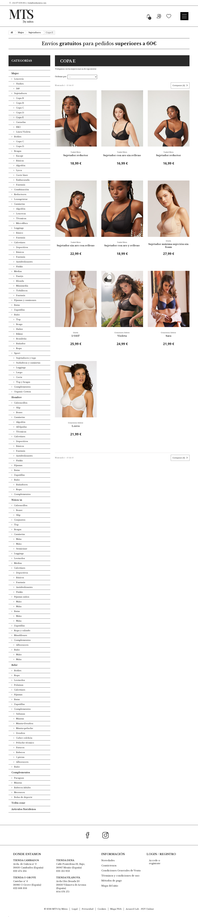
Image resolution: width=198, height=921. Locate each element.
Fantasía (20, 189)
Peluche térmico (24, 747)
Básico (19, 237)
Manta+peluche (24, 732)
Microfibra (21, 227)
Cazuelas (20, 126)
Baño (16, 319)
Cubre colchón (23, 742)
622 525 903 (63, 875)
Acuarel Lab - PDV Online (140, 913)
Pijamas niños (21, 601)
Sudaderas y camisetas (27, 367)
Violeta (122, 338)
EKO (18, 131)
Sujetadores (20, 97)
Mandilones (20, 639)
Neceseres (19, 796)
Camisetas (19, 208)
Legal (75, 913)
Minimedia (21, 290)
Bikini (19, 338)
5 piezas (19, 761)
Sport (16, 357)
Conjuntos (19, 524)
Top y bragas (22, 386)
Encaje (19, 160)
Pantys (19, 280)
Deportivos (21, 251)
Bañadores (21, 489)
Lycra (18, 174)
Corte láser (21, 179)
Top (18, 324)
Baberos (20, 756)
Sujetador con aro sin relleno (122, 158)
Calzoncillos (20, 407)
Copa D (19, 117)
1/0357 (75, 338)
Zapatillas (19, 314)
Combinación (21, 194)
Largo (18, 376)
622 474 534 (19, 875)
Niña (18, 543)
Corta (18, 381)
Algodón (20, 170)
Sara (168, 338)
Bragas (17, 155)
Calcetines (19, 247)
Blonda (19, 285)
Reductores (19, 198)
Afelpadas (21, 431)
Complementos (22, 391)
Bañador (20, 348)
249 (17, 93)
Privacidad (87, 913)
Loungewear (20, 203)
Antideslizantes (24, 266)
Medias (17, 275)
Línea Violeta (22, 136)
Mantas (19, 723)
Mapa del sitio (109, 889)
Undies (19, 88)
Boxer (19, 416)
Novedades (108, 864)
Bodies (17, 141)
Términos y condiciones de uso (120, 879)
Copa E (19, 121)
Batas (16, 309)
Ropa (18, 352)
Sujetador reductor (75, 158)
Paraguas (18, 782)
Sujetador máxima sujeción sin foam (168, 248)
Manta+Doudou (24, 728)
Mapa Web (116, 913)
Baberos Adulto (22, 792)
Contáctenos (108, 869)
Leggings (18, 232)
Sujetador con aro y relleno (122, 248)
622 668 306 (20, 892)
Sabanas (20, 718)
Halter (19, 333)
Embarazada (22, 184)
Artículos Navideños (23, 813)
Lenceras (20, 218)
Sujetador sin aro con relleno (75, 248)
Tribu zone (18, 807)
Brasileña (20, 343)
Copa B (19, 102)
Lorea (75, 428)
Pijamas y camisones (24, 304)
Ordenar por (61, 81)
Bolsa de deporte (22, 801)
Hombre (16, 401)
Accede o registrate (154, 866)
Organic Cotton (22, 396)
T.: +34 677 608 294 (17, 3)
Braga (18, 328)
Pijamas (17, 469)
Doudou (20, 737)
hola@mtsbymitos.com (37, 3)
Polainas (18, 689)
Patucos (19, 752)
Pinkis (19, 271)
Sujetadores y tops (25, 362)
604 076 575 (62, 896)
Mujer (15, 77)
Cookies (102, 913)
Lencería (18, 83)
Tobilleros (21, 295)
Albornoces (21, 649)
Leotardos (19, 562)
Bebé (14, 669)
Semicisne (21, 553)
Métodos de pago (111, 884)
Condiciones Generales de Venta (121, 874)
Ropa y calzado (21, 635)
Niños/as (16, 504)
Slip (17, 412)
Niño (18, 548)
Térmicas (20, 222)
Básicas (19, 165)
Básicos (19, 256)
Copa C (19, 112)
